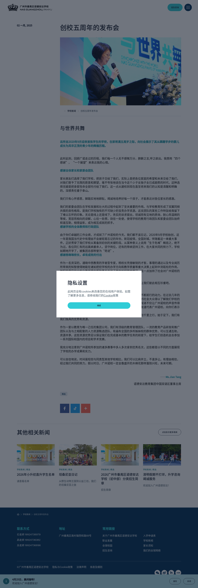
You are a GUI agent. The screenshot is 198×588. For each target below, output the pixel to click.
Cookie (108, 295)
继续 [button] (99, 305)
